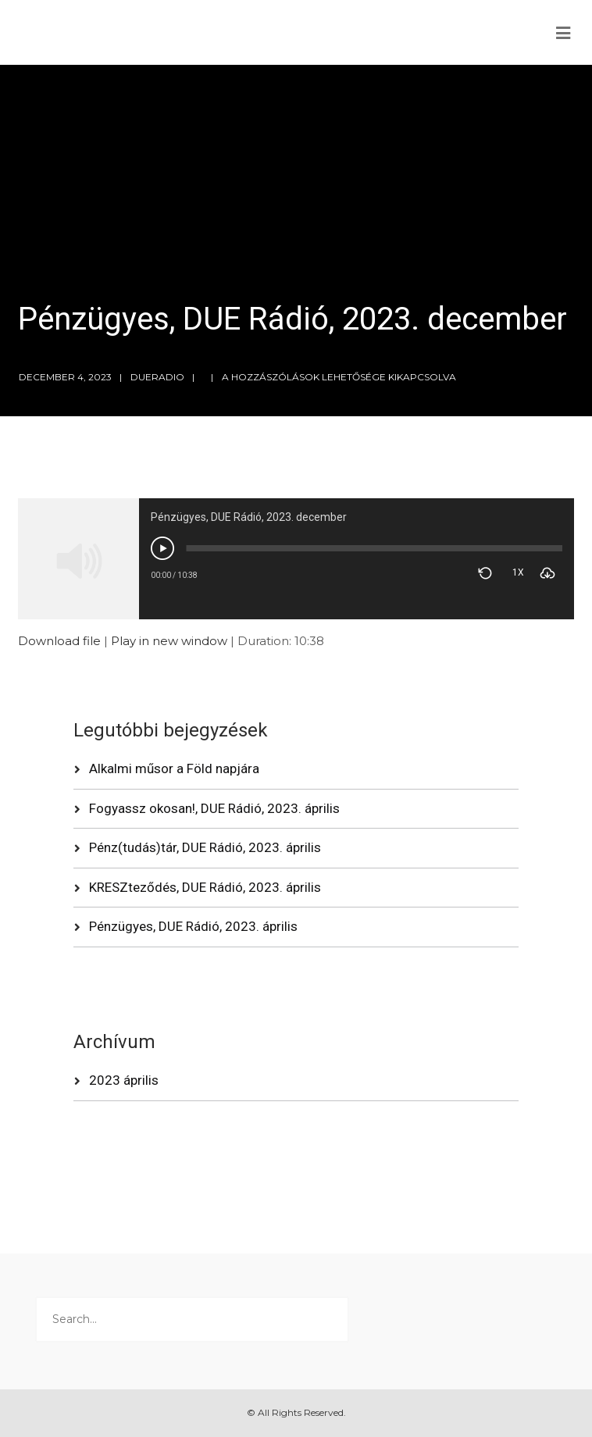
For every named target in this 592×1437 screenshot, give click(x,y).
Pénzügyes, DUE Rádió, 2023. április (193, 926)
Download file (59, 640)
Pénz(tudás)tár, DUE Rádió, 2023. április (205, 847)
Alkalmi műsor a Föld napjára (174, 768)
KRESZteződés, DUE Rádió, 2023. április (205, 887)
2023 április (124, 1080)
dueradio (157, 377)
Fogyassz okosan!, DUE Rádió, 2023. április (214, 808)
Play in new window (169, 640)
